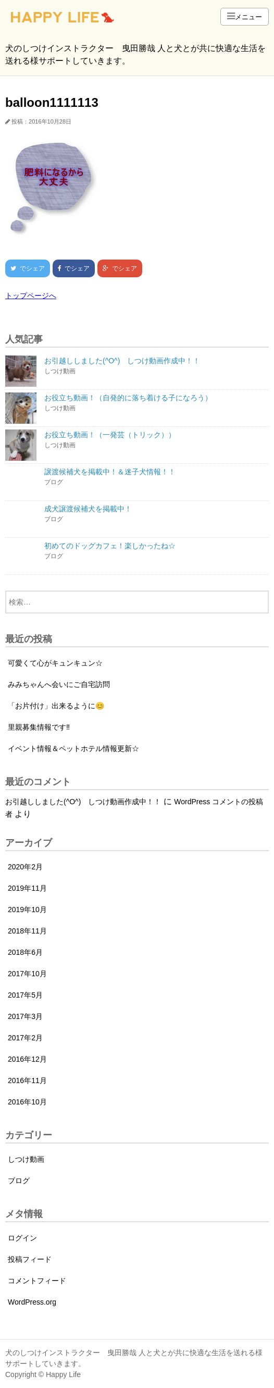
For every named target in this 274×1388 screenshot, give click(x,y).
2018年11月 (27, 931)
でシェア (25, 268)
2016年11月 (27, 1080)
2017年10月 (27, 973)
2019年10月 (27, 909)
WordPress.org (32, 1302)
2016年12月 (27, 1059)
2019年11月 (27, 888)
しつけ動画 (26, 1159)
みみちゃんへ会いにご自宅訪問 (59, 684)
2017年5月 (25, 995)
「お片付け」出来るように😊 (56, 706)
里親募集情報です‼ (39, 727)
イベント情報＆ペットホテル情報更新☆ (73, 748)
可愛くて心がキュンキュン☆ (55, 663)
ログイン (22, 1238)
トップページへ (30, 295)
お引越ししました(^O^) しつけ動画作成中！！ (83, 801)
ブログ (19, 1180)
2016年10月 (27, 1102)
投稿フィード (30, 1259)
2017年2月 (25, 1038)
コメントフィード (37, 1280)
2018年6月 (25, 952)
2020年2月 (25, 867)
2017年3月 (25, 1016)
